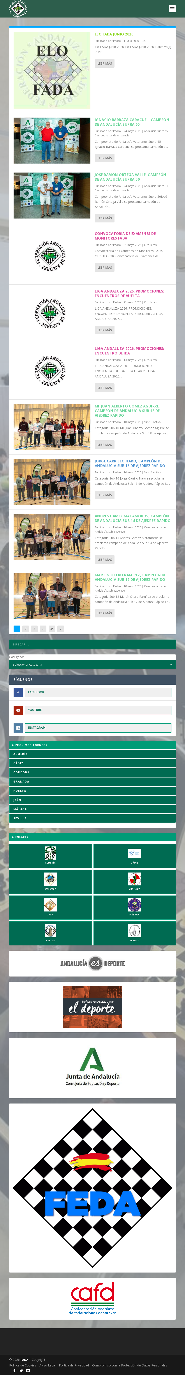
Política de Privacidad (74, 1365)
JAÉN (17, 800)
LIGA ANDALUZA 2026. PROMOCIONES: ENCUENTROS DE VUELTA (129, 293)
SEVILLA (20, 818)
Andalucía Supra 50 (156, 186)
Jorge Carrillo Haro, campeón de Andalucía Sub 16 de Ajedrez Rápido (130, 463)
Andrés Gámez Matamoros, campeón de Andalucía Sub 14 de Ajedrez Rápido (133, 518)
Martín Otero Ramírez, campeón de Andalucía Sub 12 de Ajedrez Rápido (130, 577)
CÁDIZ (18, 763)
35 (52, 629)
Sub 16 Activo (152, 472)
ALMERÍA (20, 754)
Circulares (150, 245)
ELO (144, 41)
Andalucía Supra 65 (156, 131)
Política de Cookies (22, 1365)
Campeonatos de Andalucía (112, 135)
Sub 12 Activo (116, 590)
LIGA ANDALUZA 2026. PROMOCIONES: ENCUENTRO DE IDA (129, 351)
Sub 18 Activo (152, 422)
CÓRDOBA (21, 772)
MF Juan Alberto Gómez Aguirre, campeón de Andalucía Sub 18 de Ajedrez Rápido (127, 411)
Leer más (104, 63)
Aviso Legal (47, 1365)
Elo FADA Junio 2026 (114, 34)
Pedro (117, 41)
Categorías (17, 657)
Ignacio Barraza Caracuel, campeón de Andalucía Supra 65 (132, 122)
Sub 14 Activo (116, 532)
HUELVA (19, 791)
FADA (24, 1360)
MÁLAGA (20, 809)
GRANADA (21, 781)
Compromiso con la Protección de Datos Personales (129, 1365)
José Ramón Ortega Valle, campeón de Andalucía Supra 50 (130, 177)
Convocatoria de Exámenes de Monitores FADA (125, 236)
